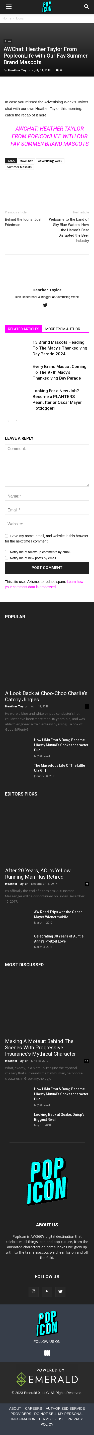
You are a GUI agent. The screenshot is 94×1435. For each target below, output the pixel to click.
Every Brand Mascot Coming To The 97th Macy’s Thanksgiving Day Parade (59, 372)
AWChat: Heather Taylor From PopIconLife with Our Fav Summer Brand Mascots (50, 136)
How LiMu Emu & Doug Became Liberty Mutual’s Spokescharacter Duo (61, 745)
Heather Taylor (19, 70)
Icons (20, 18)
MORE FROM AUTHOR (62, 329)
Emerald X (32, 1393)
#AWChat (26, 161)
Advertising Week (50, 161)
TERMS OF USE (51, 1419)
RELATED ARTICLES (23, 329)
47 (86, 1060)
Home (7, 18)
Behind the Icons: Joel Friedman (23, 222)
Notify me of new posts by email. (33, 558)
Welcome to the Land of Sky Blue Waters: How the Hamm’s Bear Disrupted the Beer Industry (69, 230)
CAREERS (33, 1408)
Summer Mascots (19, 167)
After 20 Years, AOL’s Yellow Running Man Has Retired (38, 874)
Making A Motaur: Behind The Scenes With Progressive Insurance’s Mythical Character (40, 1047)
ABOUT (15, 1408)
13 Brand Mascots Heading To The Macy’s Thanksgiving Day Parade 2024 (60, 348)
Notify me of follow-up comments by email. (40, 552)
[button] (87, 7)
